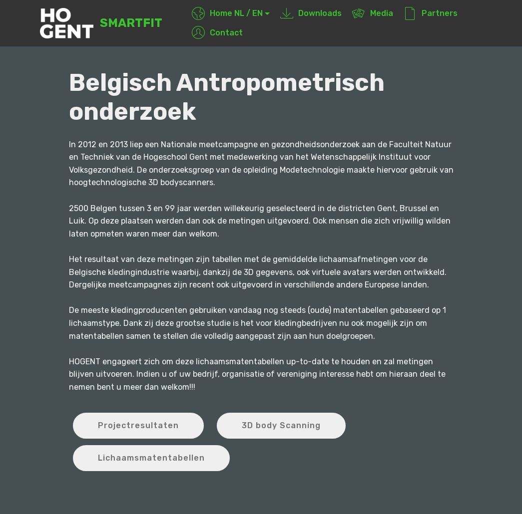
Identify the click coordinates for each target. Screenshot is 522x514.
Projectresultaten (138, 425)
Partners (431, 13)
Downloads (311, 13)
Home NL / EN (227, 13)
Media (372, 13)
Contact (217, 32)
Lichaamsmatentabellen (151, 458)
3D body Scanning (281, 425)
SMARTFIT (131, 23)
